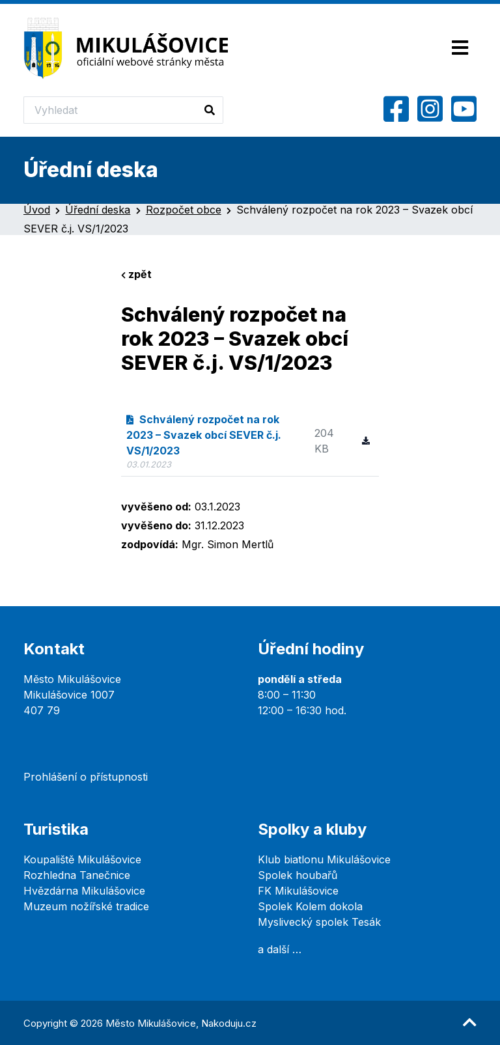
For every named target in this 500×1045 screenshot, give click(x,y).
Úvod (36, 209)
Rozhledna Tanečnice (76, 875)
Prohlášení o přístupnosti (85, 776)
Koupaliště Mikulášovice (82, 859)
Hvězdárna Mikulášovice (84, 890)
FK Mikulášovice (298, 890)
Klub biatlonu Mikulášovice (324, 859)
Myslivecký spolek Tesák (319, 921)
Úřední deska (97, 209)
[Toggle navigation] (460, 48)
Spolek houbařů (297, 875)
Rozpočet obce (183, 209)
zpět (136, 274)
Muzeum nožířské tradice (86, 906)
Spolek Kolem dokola (310, 906)
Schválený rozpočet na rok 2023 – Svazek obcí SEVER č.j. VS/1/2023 (203, 435)
